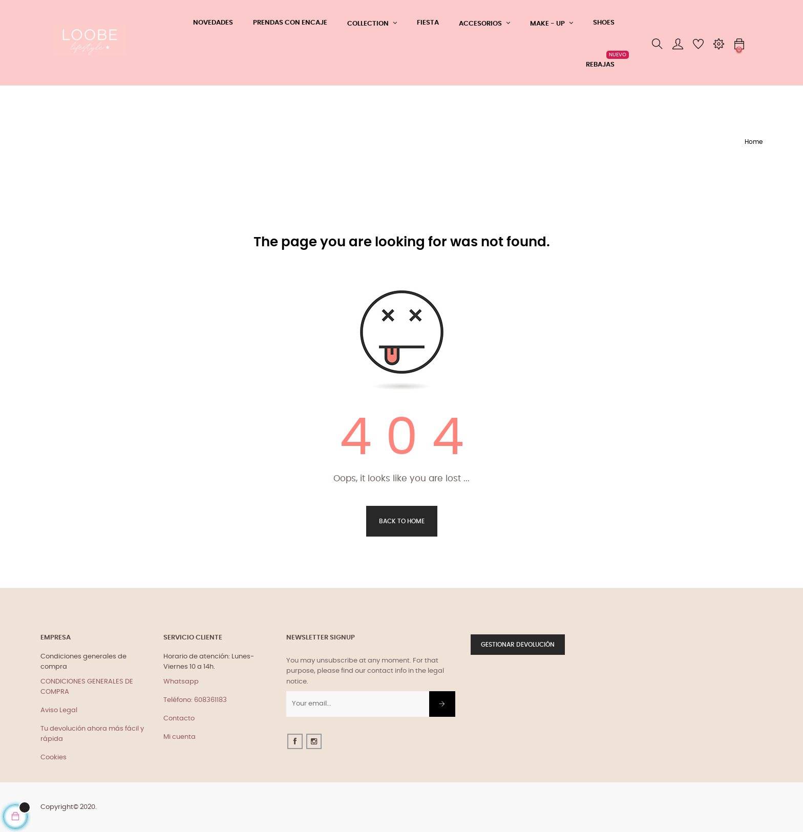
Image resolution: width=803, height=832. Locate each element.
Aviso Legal (58, 710)
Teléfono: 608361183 (195, 700)
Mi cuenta (179, 737)
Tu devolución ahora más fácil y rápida (92, 734)
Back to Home (402, 521)
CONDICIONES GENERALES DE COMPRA (86, 686)
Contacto (179, 718)
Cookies (53, 757)
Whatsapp (181, 681)
